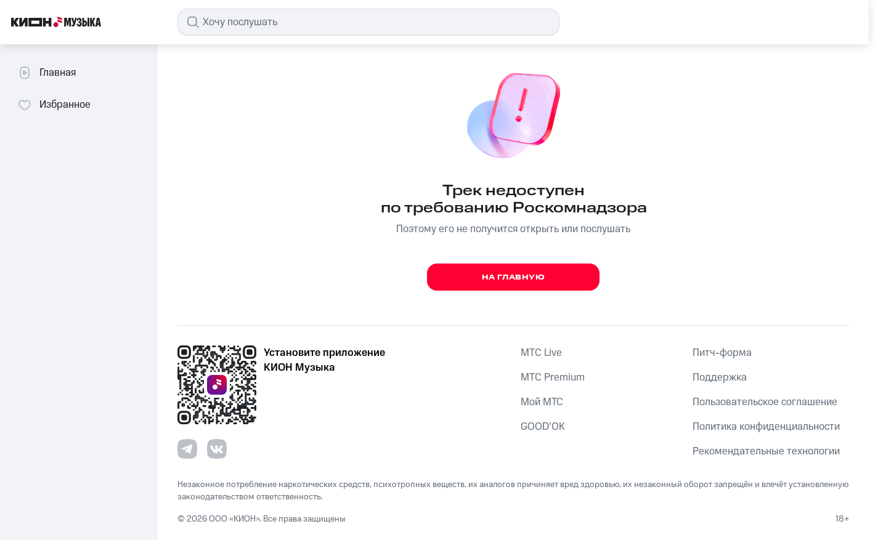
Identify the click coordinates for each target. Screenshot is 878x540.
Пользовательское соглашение (765, 402)
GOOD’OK (543, 426)
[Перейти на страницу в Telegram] (187, 449)
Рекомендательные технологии (766, 451)
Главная (46, 72)
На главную (513, 277)
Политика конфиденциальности (766, 426)
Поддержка (720, 377)
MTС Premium (553, 377)
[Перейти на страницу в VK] (217, 449)
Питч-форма (722, 352)
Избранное (54, 104)
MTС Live (541, 352)
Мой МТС (542, 402)
